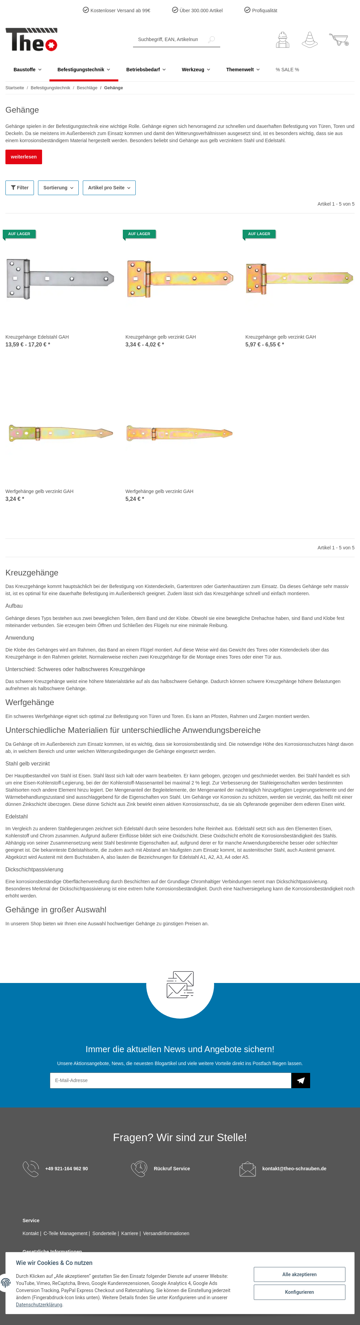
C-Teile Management (66, 1233)
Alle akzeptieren (299, 1274)
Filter (20, 187)
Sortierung (55, 187)
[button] (282, 39)
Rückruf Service (172, 1168)
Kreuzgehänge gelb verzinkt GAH (161, 337)
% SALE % (287, 69)
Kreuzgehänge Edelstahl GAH (37, 337)
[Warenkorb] (339, 39)
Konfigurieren (298, 1292)
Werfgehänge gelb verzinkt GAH (39, 491)
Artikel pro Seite (106, 187)
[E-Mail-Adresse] (170, 1081)
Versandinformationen (166, 1233)
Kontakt (31, 1233)
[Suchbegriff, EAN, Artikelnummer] (168, 39)
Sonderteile (105, 1233)
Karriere (130, 1233)
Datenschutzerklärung (40, 1304)
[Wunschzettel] (309, 39)
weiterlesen (24, 156)
